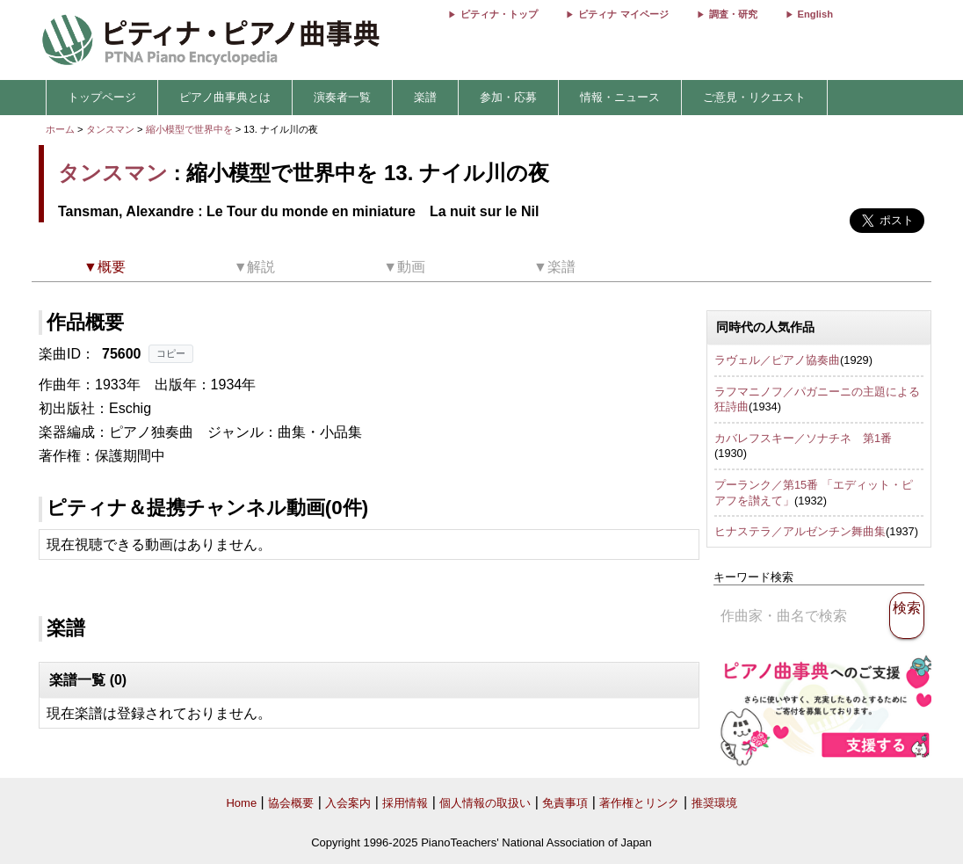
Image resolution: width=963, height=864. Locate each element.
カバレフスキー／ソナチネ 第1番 (803, 438)
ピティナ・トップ (499, 14)
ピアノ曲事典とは (225, 97)
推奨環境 (714, 803)
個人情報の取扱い (485, 803)
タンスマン (110, 129)
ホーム (60, 129)
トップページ (102, 97)
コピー (170, 353)
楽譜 (425, 97)
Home (241, 803)
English (815, 14)
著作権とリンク (639, 803)
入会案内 (348, 803)
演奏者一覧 (342, 97)
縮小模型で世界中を (190, 129)
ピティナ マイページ (623, 14)
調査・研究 (733, 14)
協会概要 (291, 803)
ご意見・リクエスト (754, 97)
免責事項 (565, 803)
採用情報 (405, 803)
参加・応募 (508, 97)
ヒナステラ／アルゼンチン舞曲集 (800, 531)
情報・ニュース (620, 97)
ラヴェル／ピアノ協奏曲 (777, 360)
